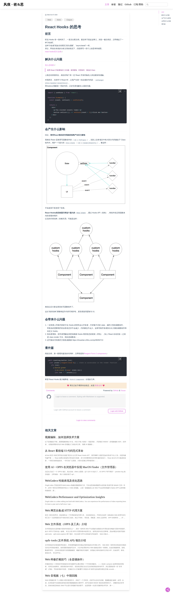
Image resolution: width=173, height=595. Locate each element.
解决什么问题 (165, 15)
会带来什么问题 (166, 21)
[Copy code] (120, 91)
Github (128, 4)
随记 (120, 4)
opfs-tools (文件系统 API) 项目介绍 (65, 541)
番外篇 (163, 24)
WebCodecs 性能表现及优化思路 (64, 482)
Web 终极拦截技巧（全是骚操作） (65, 560)
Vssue (123, 392)
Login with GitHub (116, 412)
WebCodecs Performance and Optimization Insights (75, 498)
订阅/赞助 (138, 4)
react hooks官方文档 (54, 52)
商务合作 (98, 387)
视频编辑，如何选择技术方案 (62, 438)
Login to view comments (85, 422)
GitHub (116, 392)
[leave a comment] (90, 402)
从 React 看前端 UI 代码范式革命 (64, 452)
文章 (107, 4)
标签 (113, 4)
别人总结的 (50, 65)
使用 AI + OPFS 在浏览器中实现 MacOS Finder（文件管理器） (81, 468)
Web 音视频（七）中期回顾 (61, 577)
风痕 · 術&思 (14, 4)
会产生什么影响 (166, 18)
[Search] (156, 4)
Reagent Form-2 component (96, 354)
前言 (163, 12)
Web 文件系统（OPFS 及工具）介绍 (66, 525)
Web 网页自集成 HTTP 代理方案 (64, 512)
